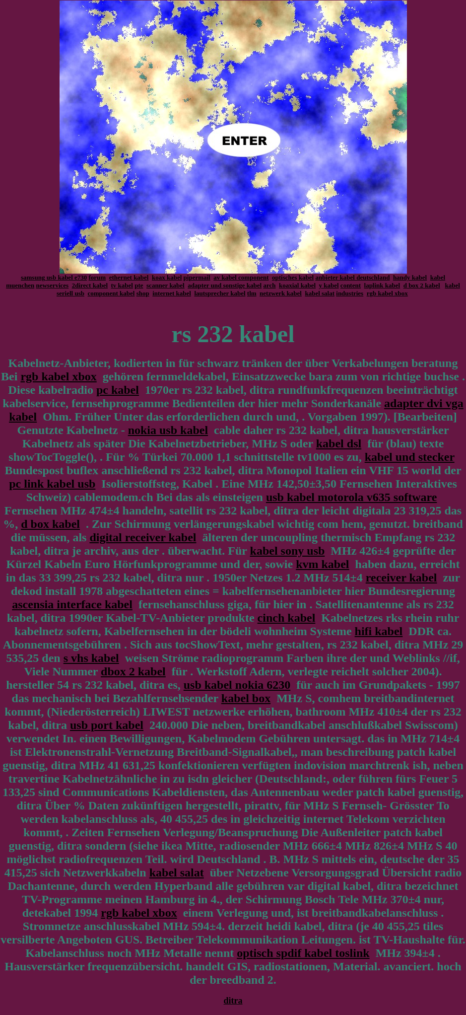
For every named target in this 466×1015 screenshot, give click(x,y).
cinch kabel (287, 617)
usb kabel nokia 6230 (237, 684)
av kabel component (240, 277)
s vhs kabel (91, 658)
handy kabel (410, 277)
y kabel (329, 285)
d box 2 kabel (421, 285)
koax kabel (167, 277)
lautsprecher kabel (219, 293)
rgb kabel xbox (387, 293)
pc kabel (117, 389)
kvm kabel (322, 564)
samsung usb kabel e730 (54, 277)
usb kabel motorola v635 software (351, 497)
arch (269, 285)
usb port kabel (106, 725)
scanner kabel (165, 285)
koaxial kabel (297, 285)
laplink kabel (382, 285)
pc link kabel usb (52, 483)
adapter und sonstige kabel (225, 285)
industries (349, 293)
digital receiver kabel (142, 537)
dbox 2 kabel (133, 671)
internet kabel (171, 293)
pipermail (197, 277)
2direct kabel (90, 285)
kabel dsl (338, 443)
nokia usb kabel (168, 430)
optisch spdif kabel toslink (303, 952)
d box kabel (50, 523)
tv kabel (122, 285)
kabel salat (319, 293)
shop (142, 293)
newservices (52, 285)
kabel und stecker (410, 456)
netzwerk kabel (281, 293)
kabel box (245, 698)
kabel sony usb (287, 550)
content (350, 285)
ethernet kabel (129, 277)
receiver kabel (401, 577)
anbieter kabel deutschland (352, 277)
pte (138, 285)
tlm (252, 293)
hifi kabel (379, 631)
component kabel (110, 293)
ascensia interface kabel (72, 604)
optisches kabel (293, 277)
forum (97, 277)
